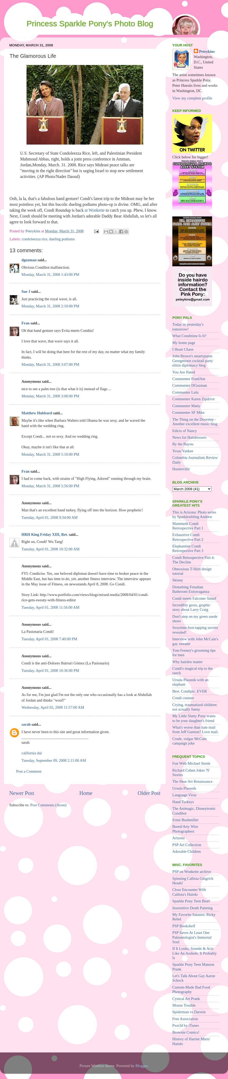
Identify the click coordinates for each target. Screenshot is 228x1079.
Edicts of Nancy (184, 431)
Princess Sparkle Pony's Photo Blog (90, 23)
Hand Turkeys (183, 802)
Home (85, 793)
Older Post (149, 793)
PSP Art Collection (186, 845)
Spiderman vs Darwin (189, 1012)
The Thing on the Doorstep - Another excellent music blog (194, 421)
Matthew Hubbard (36, 413)
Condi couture (183, 698)
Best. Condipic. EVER (189, 691)
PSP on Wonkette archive (191, 871)
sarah (25, 724)
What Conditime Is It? (189, 336)
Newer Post (21, 793)
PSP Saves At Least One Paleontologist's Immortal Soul (192, 937)
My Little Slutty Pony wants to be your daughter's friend (194, 718)
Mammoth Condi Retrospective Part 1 (187, 525)
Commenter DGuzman (189, 385)
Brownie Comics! (185, 1032)
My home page (183, 343)
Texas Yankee (182, 451)
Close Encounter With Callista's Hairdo (189, 891)
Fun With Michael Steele (191, 763)
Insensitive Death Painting (192, 908)
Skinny (177, 580)
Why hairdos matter (187, 662)
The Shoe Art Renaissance (192, 781)
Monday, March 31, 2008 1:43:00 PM (50, 274)
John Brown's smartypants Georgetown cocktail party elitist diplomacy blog (192, 360)
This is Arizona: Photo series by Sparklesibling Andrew (194, 514)
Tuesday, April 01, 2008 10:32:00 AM (50, 549)
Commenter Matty (186, 406)
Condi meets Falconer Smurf (194, 598)
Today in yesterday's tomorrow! (187, 326)
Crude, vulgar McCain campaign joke (189, 741)
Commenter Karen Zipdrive (193, 399)
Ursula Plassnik (184, 788)
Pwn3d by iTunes (185, 1025)
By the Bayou (182, 444)
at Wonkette (94, 210)
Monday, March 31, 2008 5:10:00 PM (50, 454)
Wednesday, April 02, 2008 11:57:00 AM (52, 707)
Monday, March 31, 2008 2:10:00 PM (50, 306)
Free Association (185, 1019)
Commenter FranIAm (188, 379)
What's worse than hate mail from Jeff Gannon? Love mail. (195, 729)
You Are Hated (183, 372)
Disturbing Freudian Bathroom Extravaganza (190, 589)
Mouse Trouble (184, 1005)
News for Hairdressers (189, 437)
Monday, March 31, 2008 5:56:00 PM (50, 486)
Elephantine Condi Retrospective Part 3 (187, 548)
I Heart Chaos (183, 349)
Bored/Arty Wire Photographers (185, 828)
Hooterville (181, 469)
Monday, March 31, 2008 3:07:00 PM (50, 364)
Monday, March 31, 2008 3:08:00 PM (50, 396)
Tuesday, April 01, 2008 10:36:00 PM (50, 670)
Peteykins (207, 51)
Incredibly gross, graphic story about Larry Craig (191, 607)
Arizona (178, 838)
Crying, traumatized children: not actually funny (194, 707)
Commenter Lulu (185, 392)
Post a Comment (28, 771)
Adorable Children (186, 851)
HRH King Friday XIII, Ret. (44, 534)
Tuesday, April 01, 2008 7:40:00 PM (49, 639)
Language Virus (184, 795)
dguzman (29, 260)
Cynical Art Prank (186, 999)
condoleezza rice (34, 239)
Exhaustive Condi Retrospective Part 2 (187, 537)
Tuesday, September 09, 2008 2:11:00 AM (53, 760)
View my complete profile (192, 98)
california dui (31, 753)
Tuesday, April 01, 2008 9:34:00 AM (49, 517)
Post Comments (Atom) (48, 805)
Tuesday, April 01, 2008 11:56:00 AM (50, 607)
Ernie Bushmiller (185, 820)
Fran (25, 323)
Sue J (25, 291)
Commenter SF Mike (188, 412)
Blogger (141, 1066)
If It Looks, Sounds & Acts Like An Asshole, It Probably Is (194, 953)
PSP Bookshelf (183, 926)
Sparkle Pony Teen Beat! (191, 901)
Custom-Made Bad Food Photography (191, 989)
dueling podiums (61, 239)
